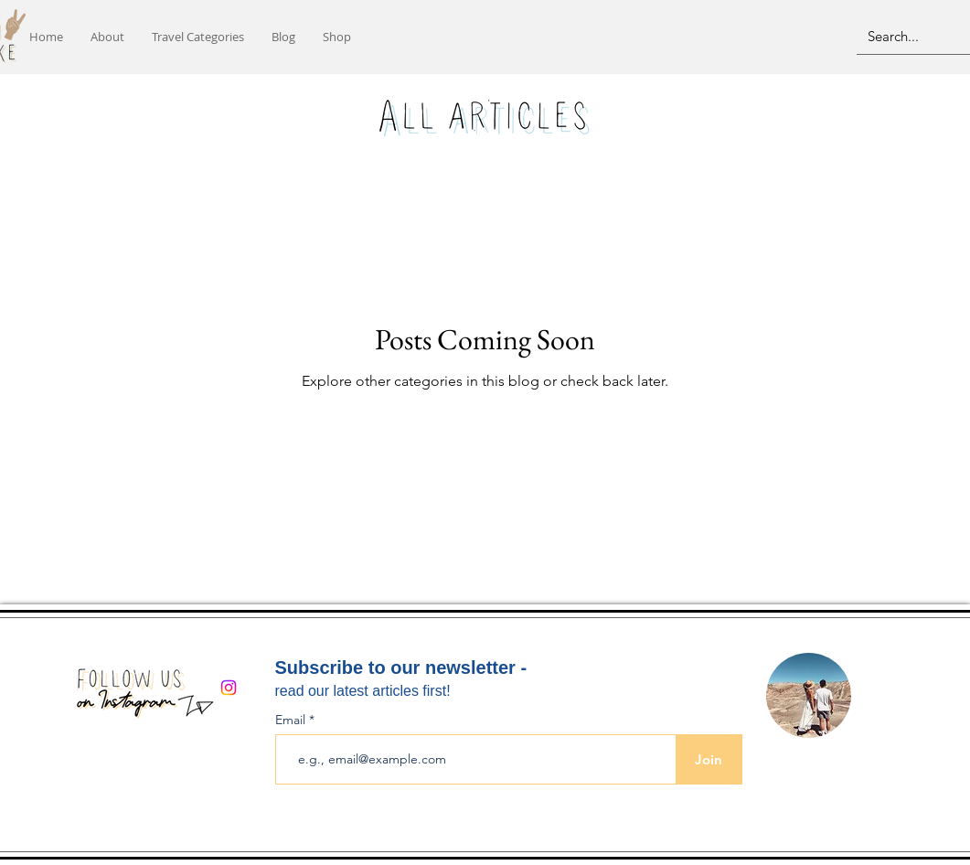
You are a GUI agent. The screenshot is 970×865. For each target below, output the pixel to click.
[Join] (709, 759)
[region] (808, 697)
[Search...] (906, 35)
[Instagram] (229, 688)
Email (292, 719)
